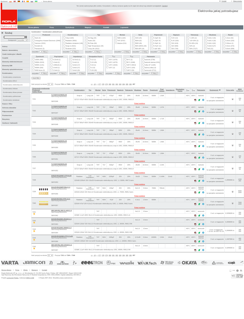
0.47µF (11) (157, 46)
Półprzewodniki (8, 111)
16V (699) (174, 46)
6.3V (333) (175, 40)
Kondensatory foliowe (10, 88)
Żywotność (154, 90)
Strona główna (47, 1)
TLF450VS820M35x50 (59, 164)
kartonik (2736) (150, 59)
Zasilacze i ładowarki (9, 123)
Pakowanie (201, 90)
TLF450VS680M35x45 (59, 141)
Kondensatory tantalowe (11, 100)
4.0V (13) (174, 38)
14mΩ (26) (76, 70)
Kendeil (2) (38, 46)
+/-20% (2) (193, 38)
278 (103, 84)
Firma (52, 27)
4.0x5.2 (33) (212, 38)
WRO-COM (30, 278)
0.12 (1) (93, 59)
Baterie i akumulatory (10, 50)
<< (92, 84)
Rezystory (6, 119)
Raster (145, 90)
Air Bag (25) (92, 38)
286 (130, 84)
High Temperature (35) (96, 46)
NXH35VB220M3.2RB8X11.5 (61, 228)
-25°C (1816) (113, 65)
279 (106, 84)
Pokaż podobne (139, 103)
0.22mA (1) (57, 59)
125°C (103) (131, 67)
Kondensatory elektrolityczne (52, 31)
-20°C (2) (112, 67)
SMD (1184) (121, 38)
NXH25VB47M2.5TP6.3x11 (60, 199)
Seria (104, 90)
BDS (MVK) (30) (140, 46)
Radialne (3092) (71, 40)
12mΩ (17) (76, 65)
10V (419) (174, 43)
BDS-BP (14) (139, 48)
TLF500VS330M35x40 (59, 106)
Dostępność (215, 90)
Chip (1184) (70, 38)
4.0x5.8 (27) (212, 46)
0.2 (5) (93, 67)
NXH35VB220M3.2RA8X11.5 (61, 219)
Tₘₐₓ (193, 90)
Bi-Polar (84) (92, 43)
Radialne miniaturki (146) (74, 43)
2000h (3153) (39, 62)
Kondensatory (36, 31)
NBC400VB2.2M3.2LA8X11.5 (61, 210)
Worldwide (4, 1)
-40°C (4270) (113, 62)
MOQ (240, 89)
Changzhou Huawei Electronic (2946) (47, 40)
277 (99, 84)
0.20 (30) (94, 70)
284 (123, 84)
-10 (94, 84)
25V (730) (174, 48)
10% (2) (192, 46)
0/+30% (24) (193, 43)
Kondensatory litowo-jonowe (12, 92)
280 (110, 84)
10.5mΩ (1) (76, 59)
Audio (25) (91, 40)
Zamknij (165, 6)
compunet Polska (12, 278)
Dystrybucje (70, 27)
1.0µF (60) (157, 48)
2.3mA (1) (56, 70)
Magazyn (88, 27)
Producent (36, 90)
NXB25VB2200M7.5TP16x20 (61, 176)
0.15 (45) (94, 62)
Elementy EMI (7, 65)
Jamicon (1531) (40, 43)
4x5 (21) (210, 48)
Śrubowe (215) (71, 48)
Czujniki (5, 58)
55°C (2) (129, 59)
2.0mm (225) (230, 40)
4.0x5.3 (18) (212, 40)
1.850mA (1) (57, 65)
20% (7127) (193, 48)
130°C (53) (130, 70)
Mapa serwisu (237, 1)
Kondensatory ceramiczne (12, 77)
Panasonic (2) (39, 48)
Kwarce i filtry (7, 104)
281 (113, 84)
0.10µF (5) (157, 38)
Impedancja (170, 90)
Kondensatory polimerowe (12, 96)
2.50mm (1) (229, 43)
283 (120, 84)
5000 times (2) (40, 70)
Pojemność (111, 90)
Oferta (25, 270)
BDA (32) (138, 40)
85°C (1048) (131, 62)
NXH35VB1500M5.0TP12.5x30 (62, 236)
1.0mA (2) (56, 62)
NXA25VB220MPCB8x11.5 (60, 187)
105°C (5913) (131, 65)
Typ (90, 90)
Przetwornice (7, 115)
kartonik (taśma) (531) (152, 62)
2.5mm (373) (230, 46)
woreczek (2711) (150, 70)
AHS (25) (138, 38)
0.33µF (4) (157, 43)
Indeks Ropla (37, 92)
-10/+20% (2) (193, 40)
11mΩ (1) (76, 62)
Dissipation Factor (180, 90)
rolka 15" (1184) (150, 65)
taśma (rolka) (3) (150, 67)
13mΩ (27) (76, 67)
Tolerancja (129, 90)
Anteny (4, 46)
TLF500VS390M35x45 (59, 129)
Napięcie (120, 90)
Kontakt (224, 1)
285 (127, 84)
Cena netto (230, 90)
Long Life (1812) (93, 48)
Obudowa (137, 90)
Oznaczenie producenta (40, 88)
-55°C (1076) (113, 59)
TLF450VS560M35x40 (59, 118)
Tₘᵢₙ (187, 90)
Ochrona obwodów (9, 108)
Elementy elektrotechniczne (12, 62)
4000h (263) (39, 67)
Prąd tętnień (161, 90)
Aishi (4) (38, 38)
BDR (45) (138, 43)
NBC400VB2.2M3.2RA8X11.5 (61, 245)
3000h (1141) (39, 65)
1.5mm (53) (229, 38)
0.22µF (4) (157, 40)
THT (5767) (121, 40)
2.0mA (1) (56, 67)
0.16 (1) (93, 65)
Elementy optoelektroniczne (12, 69)
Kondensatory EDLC (10, 81)
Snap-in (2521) (71, 46)
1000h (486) (39, 59)
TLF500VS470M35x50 (59, 152)
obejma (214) (121, 43)
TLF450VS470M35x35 (59, 95)
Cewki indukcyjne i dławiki (12, 54)
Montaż (98, 90)
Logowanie (124, 27)
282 (116, 84)
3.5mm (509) (230, 48)
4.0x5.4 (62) (212, 43)
